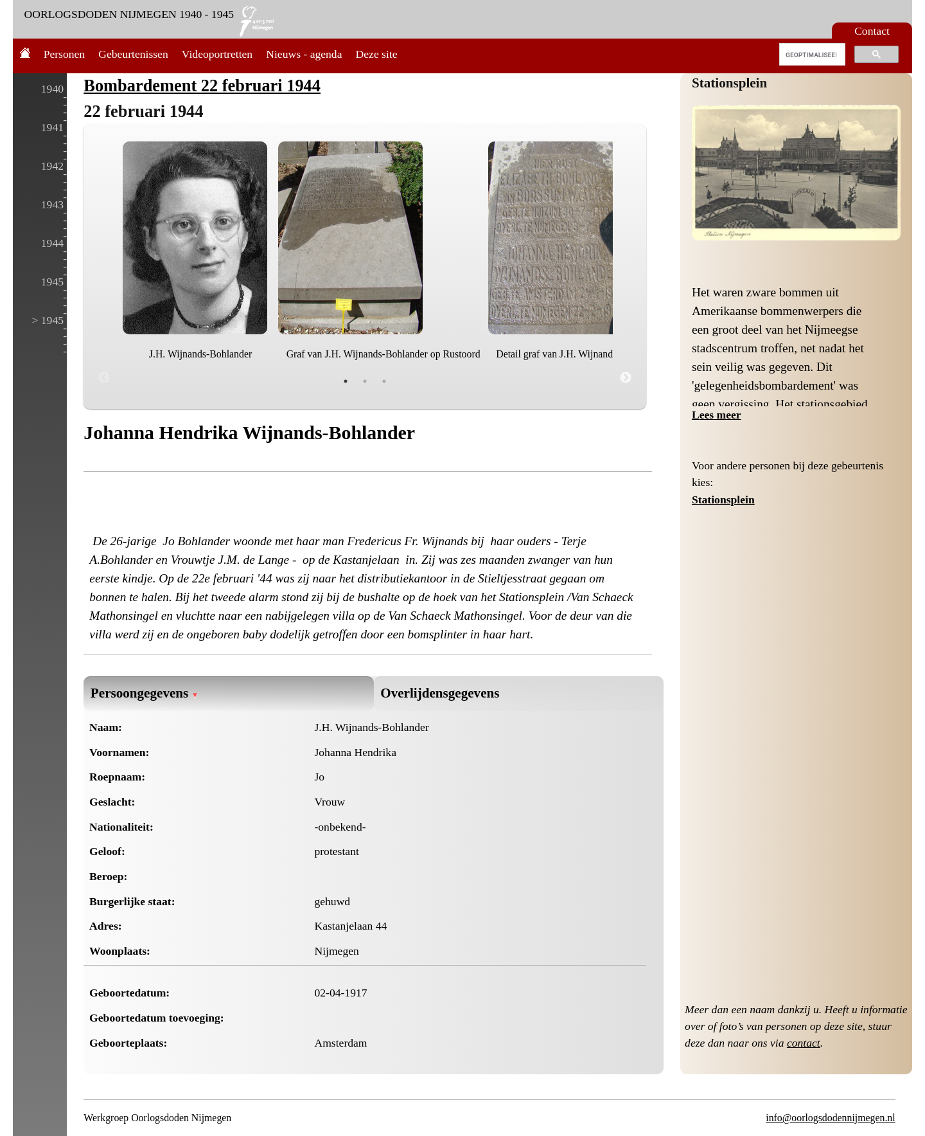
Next (625, 378)
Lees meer (716, 414)
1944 (52, 243)
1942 (52, 165)
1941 (52, 127)
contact (803, 1042)
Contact (872, 30)
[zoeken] (811, 54)
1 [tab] (345, 381)
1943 (52, 204)
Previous (104, 378)
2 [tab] (364, 381)
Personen (64, 54)
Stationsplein (729, 83)
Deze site (377, 54)
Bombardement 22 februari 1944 (202, 85)
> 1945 (47, 320)
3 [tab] (384, 381)
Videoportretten (217, 54)
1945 (52, 281)
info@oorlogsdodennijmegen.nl (830, 1117)
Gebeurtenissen (133, 54)
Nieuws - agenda (304, 54)
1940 (52, 88)
